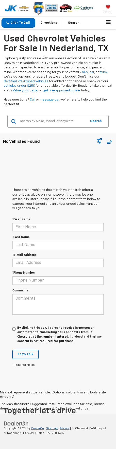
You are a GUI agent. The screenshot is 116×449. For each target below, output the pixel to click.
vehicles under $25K (19, 85)
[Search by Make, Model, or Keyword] (52, 121)
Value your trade (25, 90)
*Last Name (21, 237)
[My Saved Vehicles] (108, 9)
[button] (18, 23)
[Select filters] (99, 142)
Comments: (20, 290)
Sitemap (52, 428)
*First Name (21, 219)
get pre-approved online (61, 90)
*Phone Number (23, 272)
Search (96, 121)
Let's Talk (25, 354)
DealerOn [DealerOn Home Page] (37, 428)
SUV (85, 72)
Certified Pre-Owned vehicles (26, 81)
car (91, 72)
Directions (49, 22)
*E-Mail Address (24, 255)
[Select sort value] (108, 142)
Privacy (64, 428)
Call (32, 99)
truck (103, 72)
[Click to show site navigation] (108, 23)
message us (49, 99)
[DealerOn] (16, 423)
